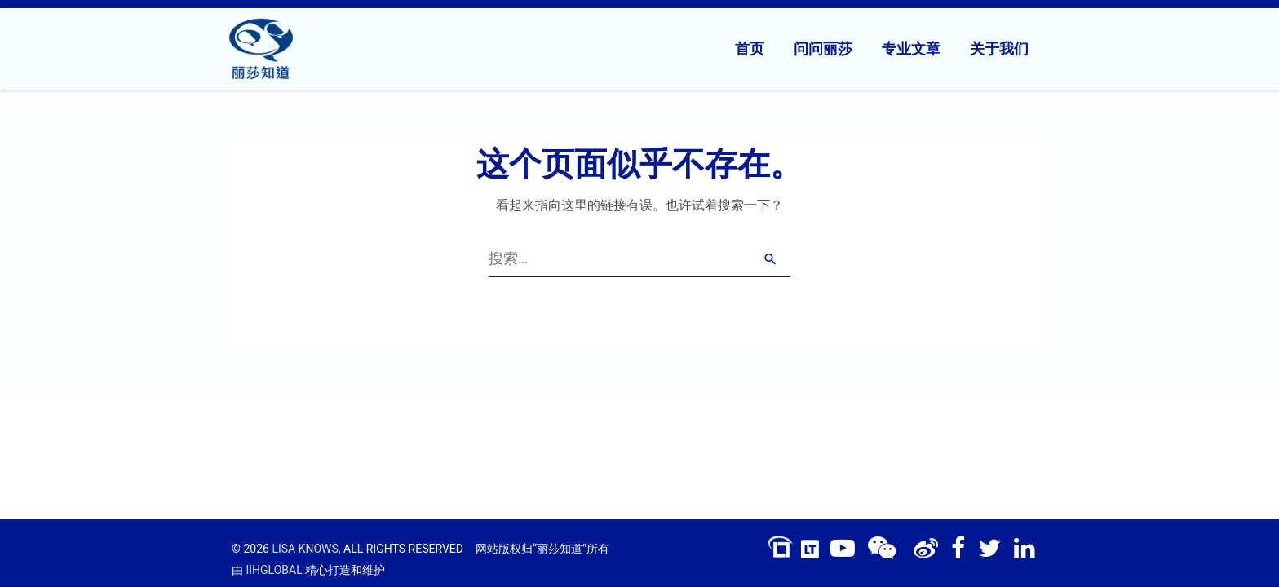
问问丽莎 (823, 48)
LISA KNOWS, (306, 548)
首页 (749, 48)
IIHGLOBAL (274, 569)
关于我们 (999, 48)
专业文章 (911, 48)
